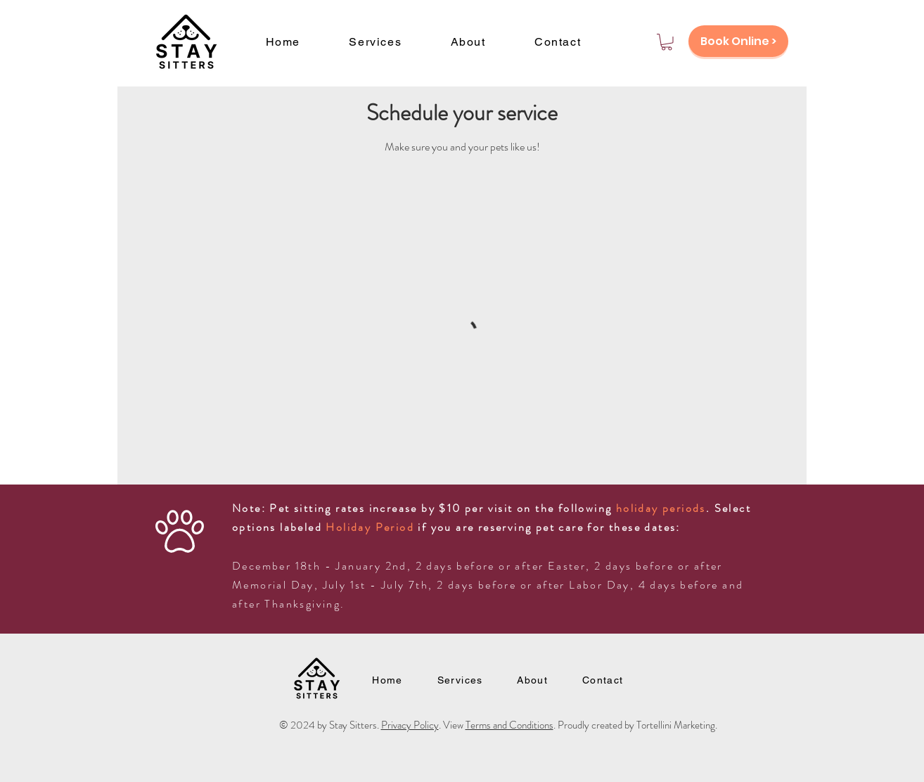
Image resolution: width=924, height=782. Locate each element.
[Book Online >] (738, 41)
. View (452, 725)
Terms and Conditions (509, 725)
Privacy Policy (410, 725)
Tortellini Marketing (675, 725)
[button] (666, 42)
